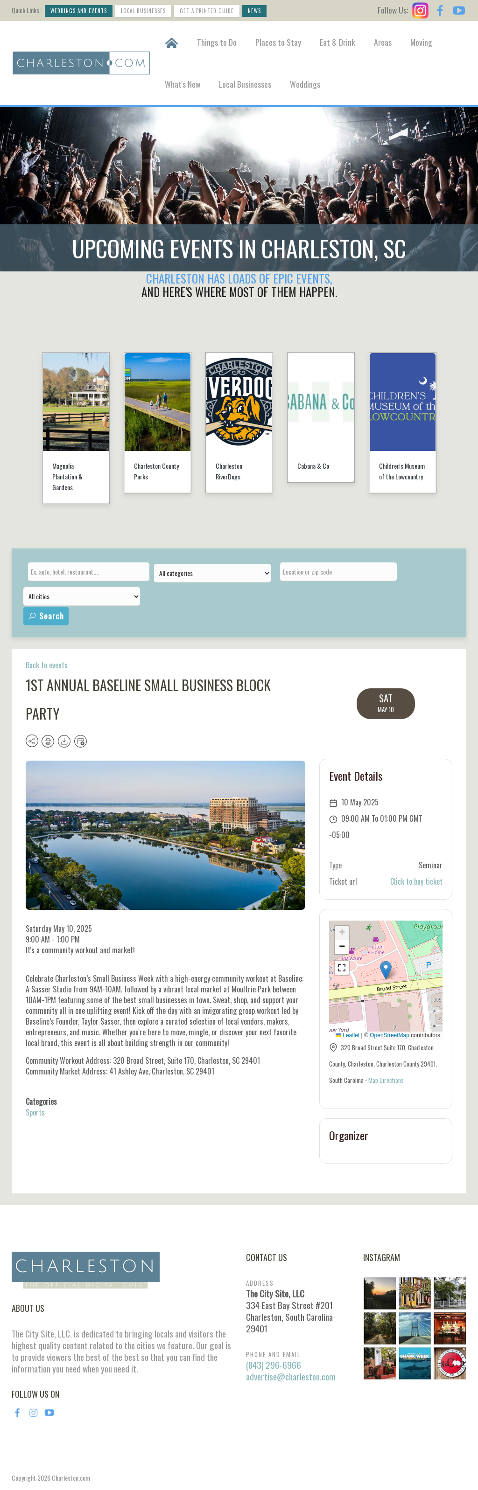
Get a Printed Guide (207, 10)
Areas (383, 42)
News (254, 10)
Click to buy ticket (416, 881)
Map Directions (386, 1080)
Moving (421, 42)
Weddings (305, 84)
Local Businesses (143, 10)
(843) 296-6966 (273, 1365)
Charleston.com (71, 1478)
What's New (182, 84)
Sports (35, 1112)
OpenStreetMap (389, 1035)
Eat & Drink (337, 42)
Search (46, 616)
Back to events (47, 665)
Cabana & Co (313, 466)
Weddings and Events (78, 10)
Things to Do (217, 42)
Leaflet (347, 1035)
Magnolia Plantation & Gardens (67, 476)
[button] (386, 970)
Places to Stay (278, 42)
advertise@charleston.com (291, 1376)
